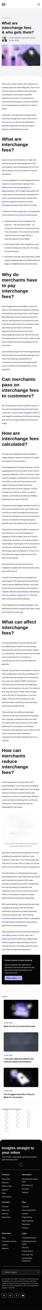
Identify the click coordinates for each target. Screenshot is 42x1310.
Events (4, 1245)
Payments (6, 17)
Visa (32, 184)
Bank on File (6, 1186)
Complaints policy (29, 1238)
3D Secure (27, 547)
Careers (5, 1213)
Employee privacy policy (29, 1242)
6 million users (10, 935)
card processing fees (28, 215)
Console (25, 1189)
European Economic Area (12, 205)
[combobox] (21, 1272)
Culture (25, 1213)
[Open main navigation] (38, 4)
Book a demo (13, 978)
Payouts (5, 1182)
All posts (25, 1206)
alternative (10, 873)
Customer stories (9, 1241)
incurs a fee (28, 730)
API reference (27, 1185)
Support (25, 1192)
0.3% (36, 191)
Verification (6, 1197)
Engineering (27, 1217)
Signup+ (5, 1189)
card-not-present (12, 681)
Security (25, 1247)
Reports (5, 1248)
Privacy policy (27, 1251)
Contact (5, 1206)
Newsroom (6, 1217)
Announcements (29, 1210)
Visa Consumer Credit (15, 691)
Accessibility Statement (27, 1259)
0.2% (16, 191)
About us (5, 1210)
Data (4, 1193)
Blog (3, 1238)
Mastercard (7, 187)
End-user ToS (27, 1254)
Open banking (27, 1221)
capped (5, 536)
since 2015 (22, 471)
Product (25, 1228)
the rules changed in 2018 (26, 412)
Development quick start (30, 1180)
